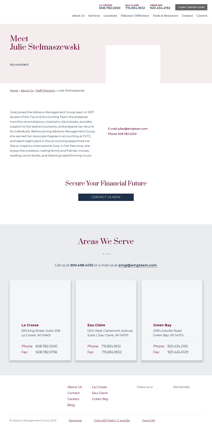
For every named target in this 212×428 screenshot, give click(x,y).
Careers (73, 399)
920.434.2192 (160, 7)
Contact (73, 393)
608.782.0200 (109, 7)
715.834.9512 (135, 7)
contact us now (106, 197)
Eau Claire (100, 393)
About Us (27, 90)
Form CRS (148, 420)
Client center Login (191, 7)
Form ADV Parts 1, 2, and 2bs (112, 420)
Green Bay (100, 399)
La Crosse (99, 387)
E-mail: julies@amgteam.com (128, 128)
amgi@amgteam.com (137, 265)
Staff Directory (45, 90)
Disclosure (75, 420)
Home (14, 90)
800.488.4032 (82, 265)
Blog (71, 405)
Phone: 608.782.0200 (122, 134)
